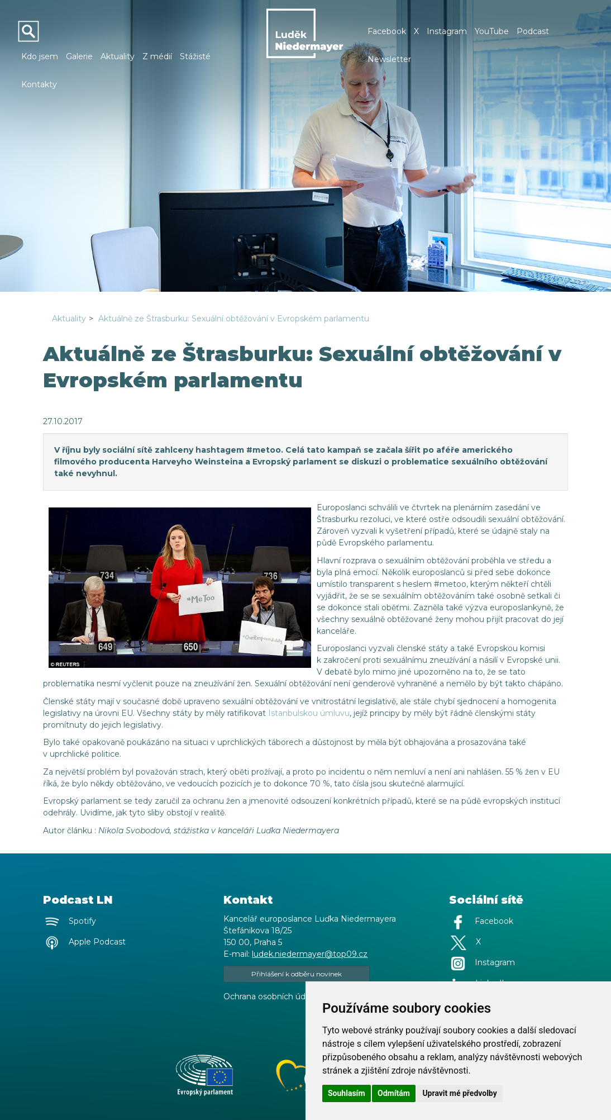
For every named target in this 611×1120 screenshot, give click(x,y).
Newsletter (389, 59)
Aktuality (118, 56)
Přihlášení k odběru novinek (296, 974)
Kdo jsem (39, 56)
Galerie (79, 56)
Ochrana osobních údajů (270, 996)
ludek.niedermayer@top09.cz (309, 954)
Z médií (157, 56)
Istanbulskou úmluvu (309, 713)
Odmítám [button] (394, 1093)
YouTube (492, 31)
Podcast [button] (533, 31)
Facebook (386, 31)
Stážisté (195, 56)
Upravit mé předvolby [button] (459, 1093)
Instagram (447, 31)
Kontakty (39, 84)
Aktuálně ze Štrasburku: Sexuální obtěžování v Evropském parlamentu (233, 319)
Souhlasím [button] (346, 1093)
